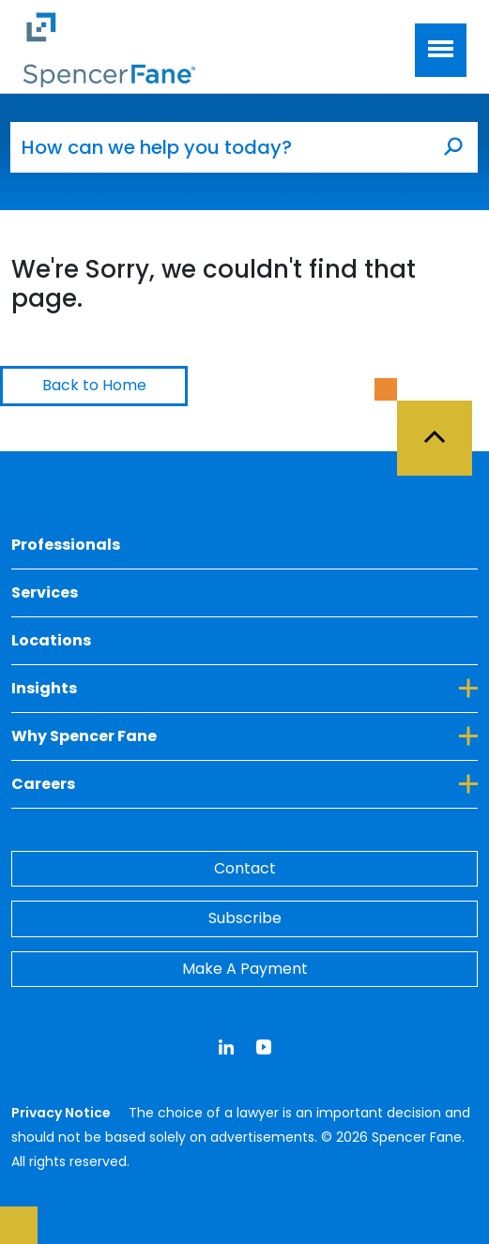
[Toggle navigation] (440, 50)
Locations (51, 640)
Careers (244, 783)
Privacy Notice (62, 1112)
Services (44, 592)
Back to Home (94, 385)
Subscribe (245, 918)
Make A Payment (245, 968)
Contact (245, 868)
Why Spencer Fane (244, 735)
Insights (244, 687)
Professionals (65, 544)
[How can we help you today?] (220, 147)
